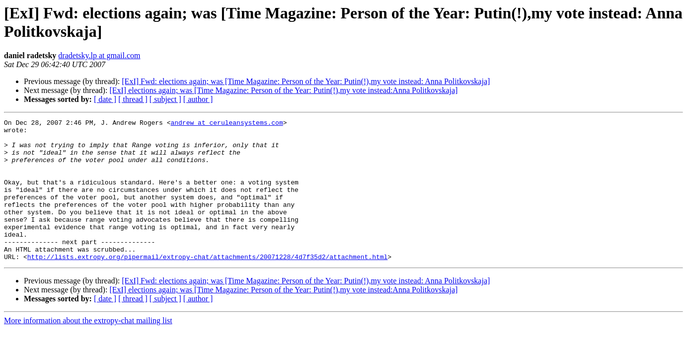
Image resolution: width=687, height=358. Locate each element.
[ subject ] (165, 99)
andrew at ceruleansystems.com (226, 123)
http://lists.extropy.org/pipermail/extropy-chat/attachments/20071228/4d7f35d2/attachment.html (207, 284)
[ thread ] (133, 99)
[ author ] (198, 99)
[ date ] (105, 99)
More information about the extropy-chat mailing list (88, 349)
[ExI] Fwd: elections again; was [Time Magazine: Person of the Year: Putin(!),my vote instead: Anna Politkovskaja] (306, 81)
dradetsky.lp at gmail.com (99, 55)
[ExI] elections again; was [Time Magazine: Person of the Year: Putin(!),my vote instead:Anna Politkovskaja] (283, 90)
